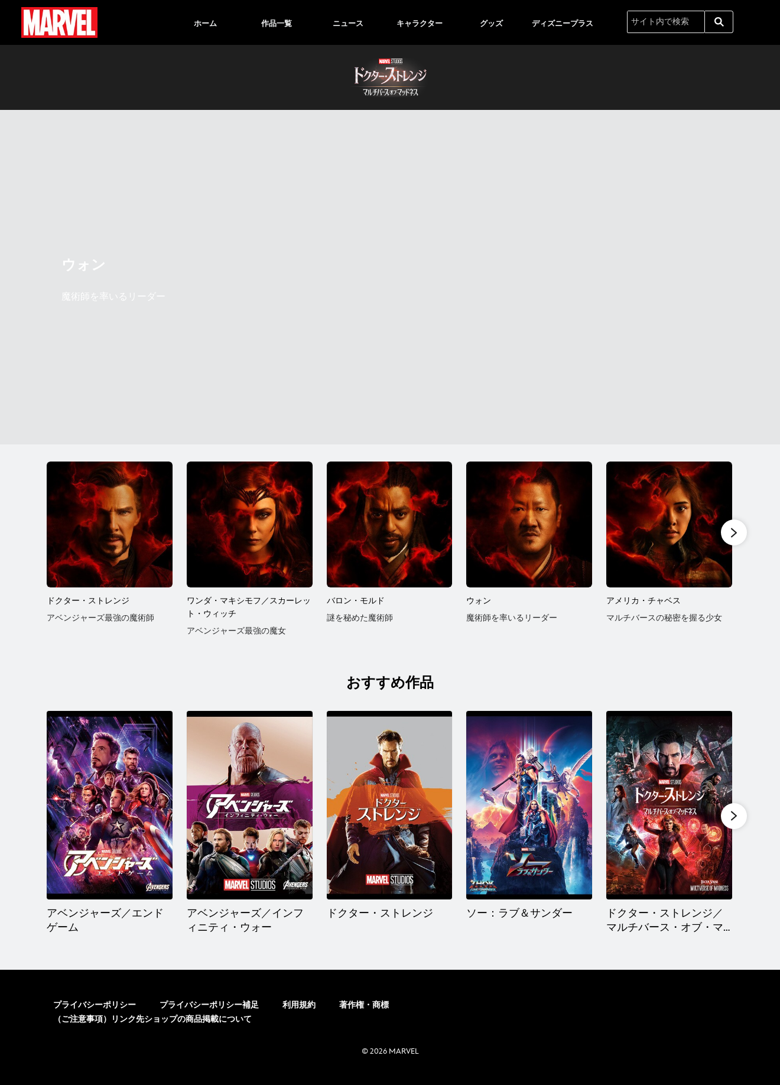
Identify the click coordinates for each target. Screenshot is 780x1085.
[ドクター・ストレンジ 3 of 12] (390, 807)
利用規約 (299, 1007)
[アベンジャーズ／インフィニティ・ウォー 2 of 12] (250, 807)
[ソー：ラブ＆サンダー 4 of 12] (530, 807)
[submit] (719, 22)
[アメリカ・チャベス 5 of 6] (669, 524)
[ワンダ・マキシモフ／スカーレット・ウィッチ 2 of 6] (250, 524)
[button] (734, 533)
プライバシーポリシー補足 (209, 1007)
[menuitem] (205, 22)
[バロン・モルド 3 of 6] (390, 524)
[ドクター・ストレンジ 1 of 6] (110, 524)
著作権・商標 (364, 1007)
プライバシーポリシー (94, 1007)
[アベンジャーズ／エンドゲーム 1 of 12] (110, 807)
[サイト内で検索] (666, 22)
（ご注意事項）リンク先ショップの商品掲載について (152, 1021)
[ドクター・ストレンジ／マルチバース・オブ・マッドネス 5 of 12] (670, 807)
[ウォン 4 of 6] (529, 524)
